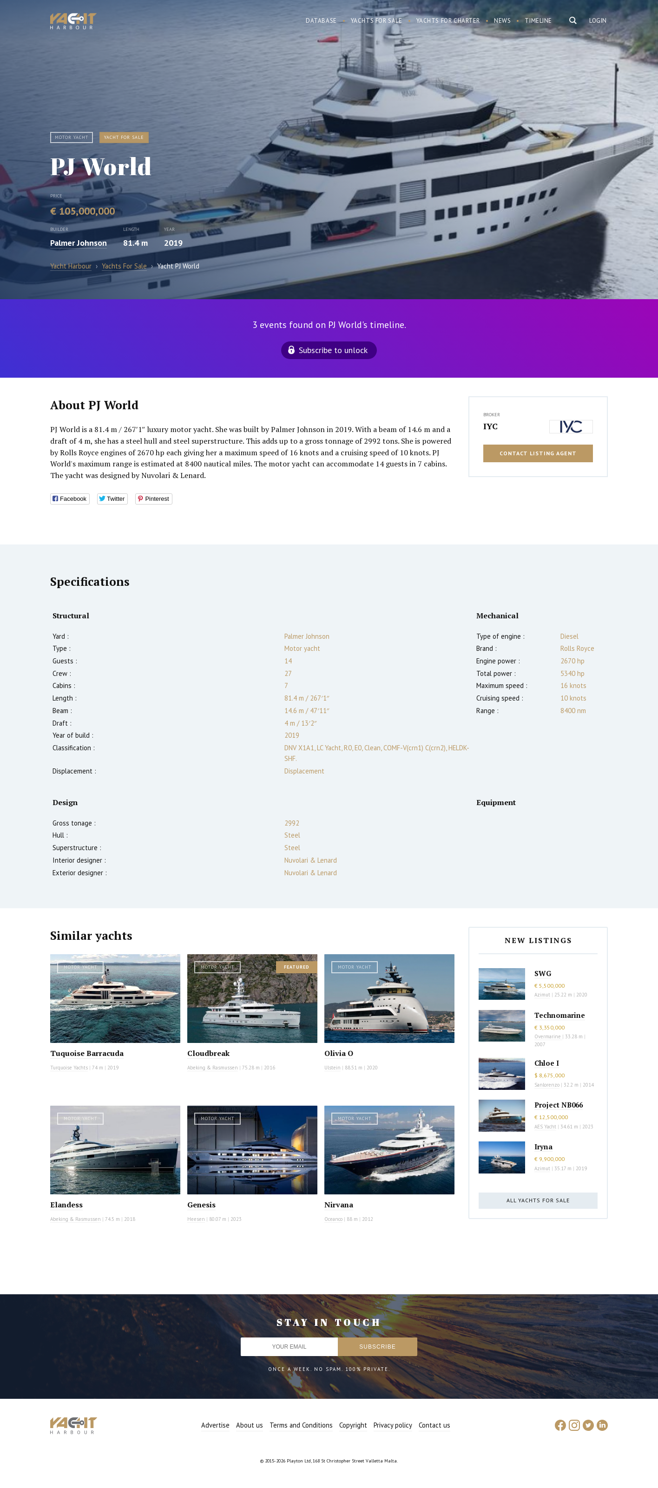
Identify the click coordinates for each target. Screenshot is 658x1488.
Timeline (538, 21)
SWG (542, 973)
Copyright (353, 1425)
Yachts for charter (448, 21)
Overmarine (548, 1036)
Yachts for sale (376, 21)
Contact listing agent (538, 453)
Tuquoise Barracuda (87, 1053)
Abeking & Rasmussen (212, 1067)
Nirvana (338, 1205)
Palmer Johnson (78, 242)
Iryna (543, 1146)
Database (321, 21)
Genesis (201, 1205)
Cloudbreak (208, 1053)
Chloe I (546, 1063)
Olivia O (338, 1053)
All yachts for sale (538, 1200)
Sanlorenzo (546, 1085)
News (502, 21)
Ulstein (332, 1067)
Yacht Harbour (73, 22)
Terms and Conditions (301, 1425)
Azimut (542, 994)
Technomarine (559, 1015)
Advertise (215, 1425)
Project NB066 (558, 1104)
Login (598, 21)
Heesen (196, 1219)
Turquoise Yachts (69, 1067)
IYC (490, 426)
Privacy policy (393, 1425)
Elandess (66, 1205)
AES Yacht (545, 1126)
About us (249, 1425)
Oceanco (333, 1219)
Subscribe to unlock (333, 350)
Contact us (434, 1425)
